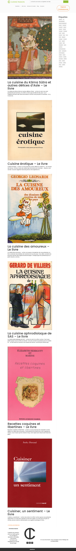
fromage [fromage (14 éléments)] (65, 31)
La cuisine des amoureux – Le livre (28, 248)
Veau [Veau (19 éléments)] (60, 64)
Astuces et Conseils (31, 6)
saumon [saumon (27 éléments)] (60, 56)
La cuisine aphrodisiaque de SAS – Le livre (30, 335)
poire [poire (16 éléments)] (65, 45)
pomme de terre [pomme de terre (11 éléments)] (62, 48)
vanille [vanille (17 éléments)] (64, 62)
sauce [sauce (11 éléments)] (64, 54)
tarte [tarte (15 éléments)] (60, 60)
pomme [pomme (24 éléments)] (60, 46)
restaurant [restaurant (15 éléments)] (64, 50)
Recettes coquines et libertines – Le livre (24, 425)
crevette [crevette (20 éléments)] (60, 27)
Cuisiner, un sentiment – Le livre (29, 512)
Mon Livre (24, 6)
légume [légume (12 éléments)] (63, 37)
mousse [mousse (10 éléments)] (64, 39)
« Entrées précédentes (14, 525)
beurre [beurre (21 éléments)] (60, 25)
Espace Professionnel (63, 8)
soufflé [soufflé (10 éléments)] (64, 56)
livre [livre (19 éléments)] (67, 35)
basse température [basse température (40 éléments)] (62, 23)
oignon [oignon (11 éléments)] (63, 41)
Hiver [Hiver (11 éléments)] (64, 35)
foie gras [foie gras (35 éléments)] (60, 31)
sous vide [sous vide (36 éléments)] (61, 58)
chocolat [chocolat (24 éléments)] (64, 25)
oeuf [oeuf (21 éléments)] (60, 41)
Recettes (17, 6)
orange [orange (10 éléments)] (60, 43)
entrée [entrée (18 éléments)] (64, 29)
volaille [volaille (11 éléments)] (63, 64)
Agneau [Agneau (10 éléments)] (60, 19)
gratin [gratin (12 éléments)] (63, 33)
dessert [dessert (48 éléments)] (60, 29)
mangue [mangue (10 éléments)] (60, 39)
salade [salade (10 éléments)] (60, 54)
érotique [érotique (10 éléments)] (60, 66)
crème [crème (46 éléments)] (65, 27)
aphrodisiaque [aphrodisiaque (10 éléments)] (61, 21)
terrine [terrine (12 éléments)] (63, 60)
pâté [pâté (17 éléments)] (60, 50)
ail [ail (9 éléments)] (63, 19)
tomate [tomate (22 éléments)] (60, 62)
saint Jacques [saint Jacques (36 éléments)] (61, 52)
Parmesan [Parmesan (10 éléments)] (61, 45)
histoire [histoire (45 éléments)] (60, 35)
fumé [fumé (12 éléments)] (60, 33)
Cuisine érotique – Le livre (28, 164)
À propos (42, 6)
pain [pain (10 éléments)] (64, 43)
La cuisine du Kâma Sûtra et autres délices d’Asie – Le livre (29, 85)
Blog (38, 6)
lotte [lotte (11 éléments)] (60, 37)
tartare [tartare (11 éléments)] (65, 58)
